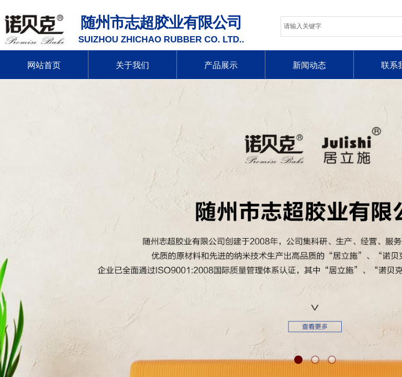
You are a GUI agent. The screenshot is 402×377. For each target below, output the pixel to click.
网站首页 (44, 65)
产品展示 (221, 65)
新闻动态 (309, 65)
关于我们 (132, 65)
